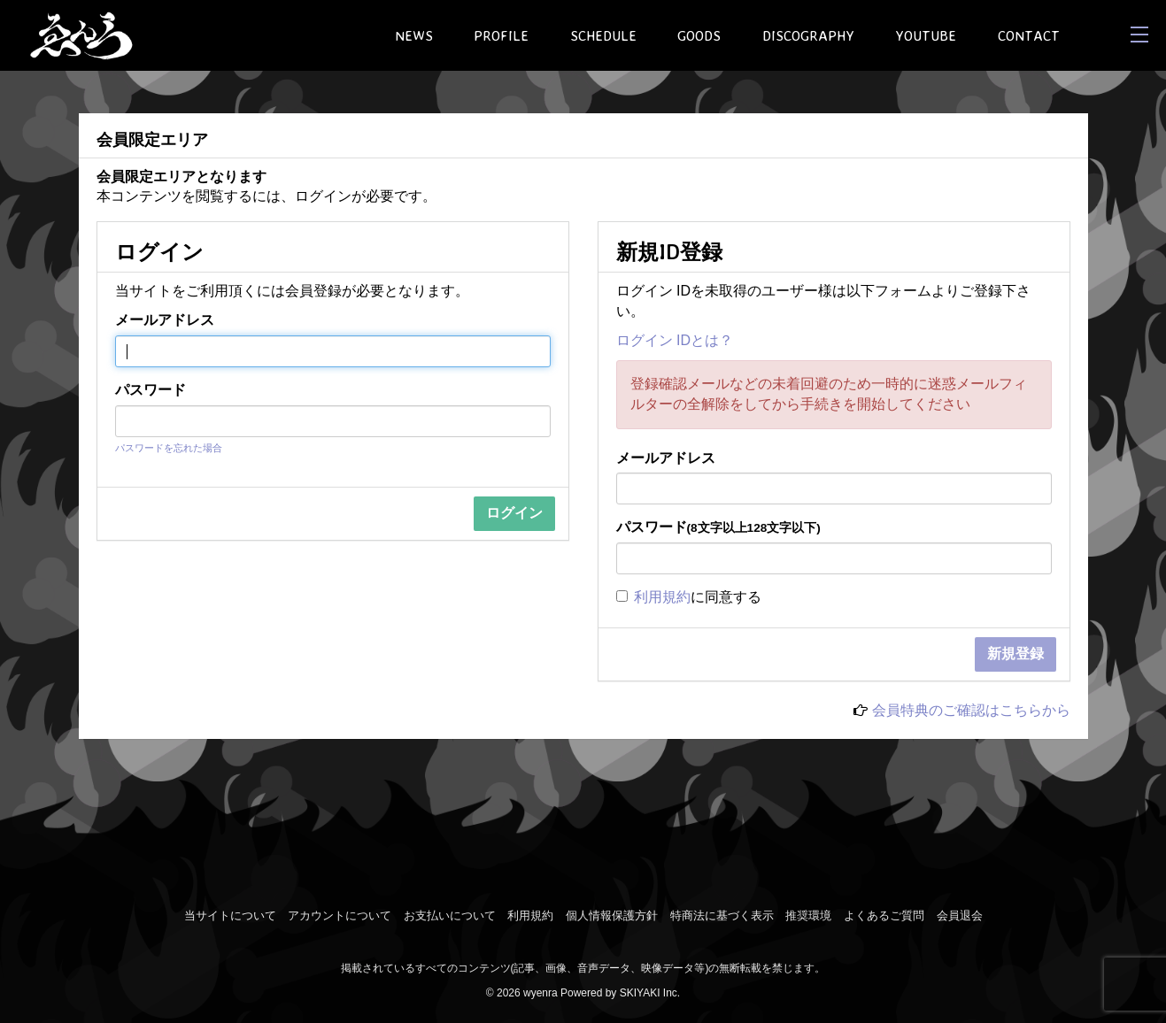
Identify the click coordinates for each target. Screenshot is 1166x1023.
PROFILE (501, 35)
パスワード (150, 389)
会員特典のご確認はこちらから (971, 710)
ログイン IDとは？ (674, 340)
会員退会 (960, 915)
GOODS (699, 35)
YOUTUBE (925, 35)
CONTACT (1029, 35)
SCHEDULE (603, 35)
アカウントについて (339, 915)
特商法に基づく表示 (722, 915)
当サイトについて (230, 915)
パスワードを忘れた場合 (168, 447)
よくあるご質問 (884, 915)
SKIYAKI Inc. (650, 993)
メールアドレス (164, 319)
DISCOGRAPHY (808, 35)
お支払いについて (450, 915)
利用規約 (662, 596)
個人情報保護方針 (612, 915)
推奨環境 (808, 915)
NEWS (414, 35)
